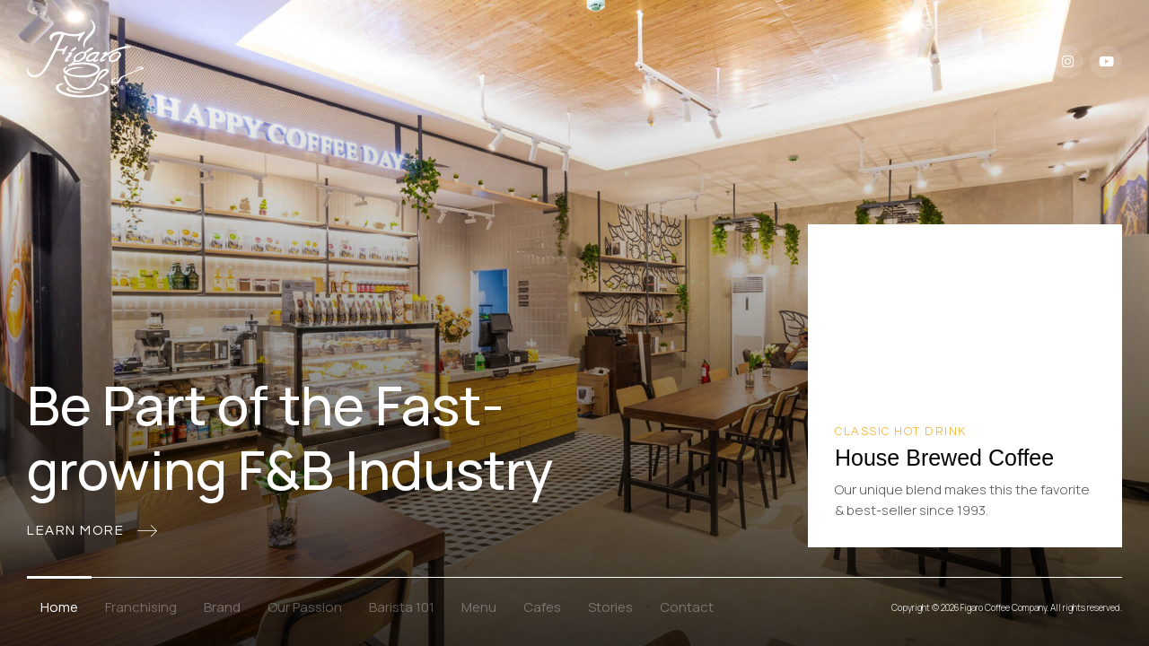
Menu (478, 607)
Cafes (542, 607)
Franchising (141, 607)
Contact (687, 607)
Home (59, 607)
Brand (222, 607)
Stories (610, 607)
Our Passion (305, 607)
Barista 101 (401, 607)
